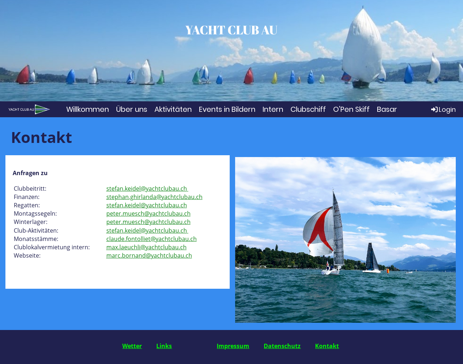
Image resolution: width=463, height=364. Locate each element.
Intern (273, 109)
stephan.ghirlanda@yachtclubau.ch (154, 197)
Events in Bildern (227, 109)
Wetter (132, 346)
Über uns (131, 109)
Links (164, 346)
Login (443, 109)
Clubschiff (308, 109)
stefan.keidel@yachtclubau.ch (146, 188)
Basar (387, 109)
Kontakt (327, 346)
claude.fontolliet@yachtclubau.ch (151, 239)
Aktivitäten (173, 109)
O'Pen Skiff (351, 109)
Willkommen (87, 109)
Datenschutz (282, 346)
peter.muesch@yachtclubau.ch (148, 213)
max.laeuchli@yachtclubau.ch (146, 247)
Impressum (233, 346)
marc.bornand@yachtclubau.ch (149, 255)
